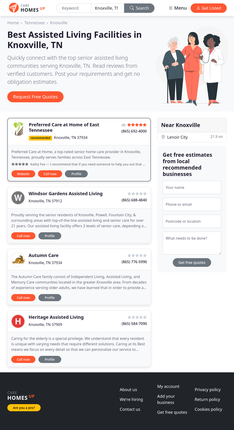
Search (139, 8)
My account (168, 386)
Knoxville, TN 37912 (45, 200)
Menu (177, 8)
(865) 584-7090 (134, 323)
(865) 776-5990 (134, 261)
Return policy (207, 399)
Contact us (130, 409)
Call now (50, 174)
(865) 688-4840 (134, 200)
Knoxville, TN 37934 (71, 137)
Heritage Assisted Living (56, 317)
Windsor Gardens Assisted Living (66, 193)
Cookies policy (208, 409)
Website (23, 174)
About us (128, 389)
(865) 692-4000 (134, 131)
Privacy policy (208, 389)
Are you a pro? (24, 408)
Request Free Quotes (35, 97)
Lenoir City (192, 137)
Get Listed (208, 8)
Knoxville (58, 22)
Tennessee (34, 22)
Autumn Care (44, 255)
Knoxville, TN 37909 (45, 324)
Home (13, 22)
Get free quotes (192, 262)
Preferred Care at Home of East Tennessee (64, 127)
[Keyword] (73, 8)
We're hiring (131, 399)
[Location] (107, 8)
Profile (76, 174)
